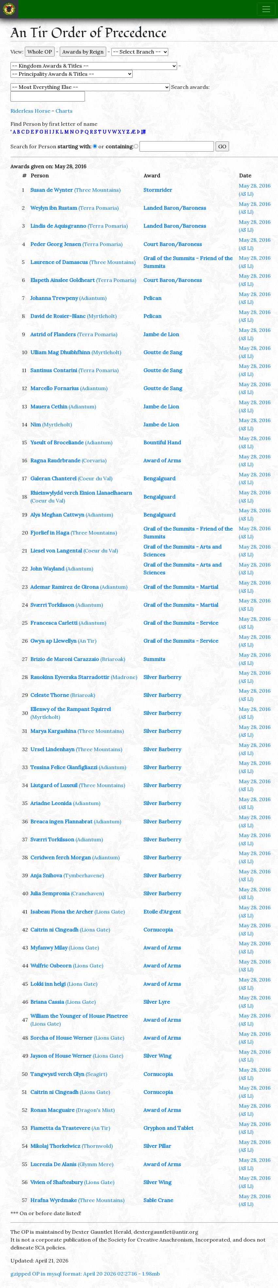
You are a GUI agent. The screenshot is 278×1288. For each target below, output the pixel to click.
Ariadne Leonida (51, 803)
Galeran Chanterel (53, 478)
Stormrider (157, 190)
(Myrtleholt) (102, 316)
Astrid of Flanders (53, 334)
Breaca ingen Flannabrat (61, 821)
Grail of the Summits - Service (180, 622)
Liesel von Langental (56, 550)
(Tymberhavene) (83, 875)
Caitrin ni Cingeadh (54, 929)
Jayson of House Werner (60, 1055)
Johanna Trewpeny (54, 298)
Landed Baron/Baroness (174, 208)
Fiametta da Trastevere (60, 1128)
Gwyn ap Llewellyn (53, 640)
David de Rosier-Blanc (58, 316)
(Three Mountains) (97, 190)
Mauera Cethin (48, 406)
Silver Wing (157, 1055)
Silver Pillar (157, 1146)
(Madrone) (124, 677)
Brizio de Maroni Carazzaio (64, 659)
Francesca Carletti (53, 622)
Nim (35, 424)
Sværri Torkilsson (52, 605)
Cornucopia (158, 929)
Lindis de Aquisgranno (58, 226)
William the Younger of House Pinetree (79, 1016)
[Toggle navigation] (266, 9)
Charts (64, 110)
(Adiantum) (92, 298)
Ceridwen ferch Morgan (60, 857)
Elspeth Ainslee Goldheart (62, 280)
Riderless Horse (30, 110)
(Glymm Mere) (95, 1164)
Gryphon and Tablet (168, 1128)
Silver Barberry (162, 677)
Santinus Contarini (53, 370)
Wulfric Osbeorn (51, 965)
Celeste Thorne (49, 695)
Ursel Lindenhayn (52, 749)
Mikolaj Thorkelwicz (55, 1146)
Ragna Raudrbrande (55, 460)
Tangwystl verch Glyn (57, 1074)
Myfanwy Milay (48, 947)
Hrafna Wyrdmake (53, 1200)
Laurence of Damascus (59, 262)
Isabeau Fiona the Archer (61, 911)
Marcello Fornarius (54, 388)
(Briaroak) (112, 659)
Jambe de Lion (161, 334)
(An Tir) (87, 640)
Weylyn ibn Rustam (53, 208)
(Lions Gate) (109, 911)
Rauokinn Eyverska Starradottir (69, 677)
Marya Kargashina (53, 731)
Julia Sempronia (50, 893)
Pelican (152, 298)
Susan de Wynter (51, 190)
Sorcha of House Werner (61, 1037)
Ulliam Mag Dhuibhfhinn (60, 352)
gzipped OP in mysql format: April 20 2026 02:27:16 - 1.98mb (85, 1273)
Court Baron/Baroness (172, 244)
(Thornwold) (97, 1146)
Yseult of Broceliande (57, 442)
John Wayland (47, 568)
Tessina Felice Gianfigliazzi (63, 767)
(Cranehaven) (87, 893)
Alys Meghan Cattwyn (57, 514)
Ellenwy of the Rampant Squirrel (70, 709)
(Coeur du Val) (95, 478)
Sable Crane (158, 1200)
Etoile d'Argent (162, 911)
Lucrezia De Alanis (53, 1164)
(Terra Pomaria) (98, 208)
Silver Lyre (156, 1002)
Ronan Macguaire (52, 1110)
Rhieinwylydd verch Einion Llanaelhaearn (81, 492)
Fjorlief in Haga (49, 532)
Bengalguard (159, 478)
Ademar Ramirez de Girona (64, 587)
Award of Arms (162, 460)
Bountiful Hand (162, 442)
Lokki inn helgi (48, 984)
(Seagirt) (96, 1074)
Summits (154, 659)
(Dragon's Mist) (95, 1110)
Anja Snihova (46, 875)
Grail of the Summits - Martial (180, 587)
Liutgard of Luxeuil (53, 785)
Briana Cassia (47, 1002)
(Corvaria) (94, 460)
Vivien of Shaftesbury (56, 1182)
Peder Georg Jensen (55, 244)
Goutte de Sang (162, 352)
